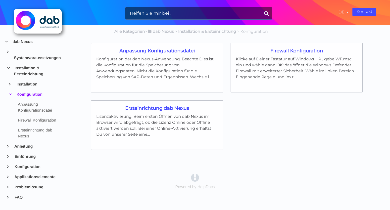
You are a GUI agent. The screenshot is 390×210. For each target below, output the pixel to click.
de (342, 12)
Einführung (25, 157)
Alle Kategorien (129, 31)
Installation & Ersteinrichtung (28, 71)
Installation (27, 84)
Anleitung (23, 146)
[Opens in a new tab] (195, 177)
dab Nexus (22, 42)
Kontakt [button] (364, 11)
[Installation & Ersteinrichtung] (207, 31)
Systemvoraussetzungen (37, 58)
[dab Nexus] (160, 31)
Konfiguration (29, 94)
